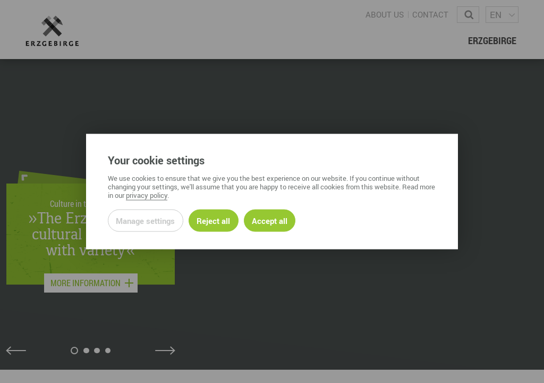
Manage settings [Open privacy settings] (145, 220)
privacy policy (146, 194)
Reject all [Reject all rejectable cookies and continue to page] (213, 220)
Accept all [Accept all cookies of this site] (269, 220)
